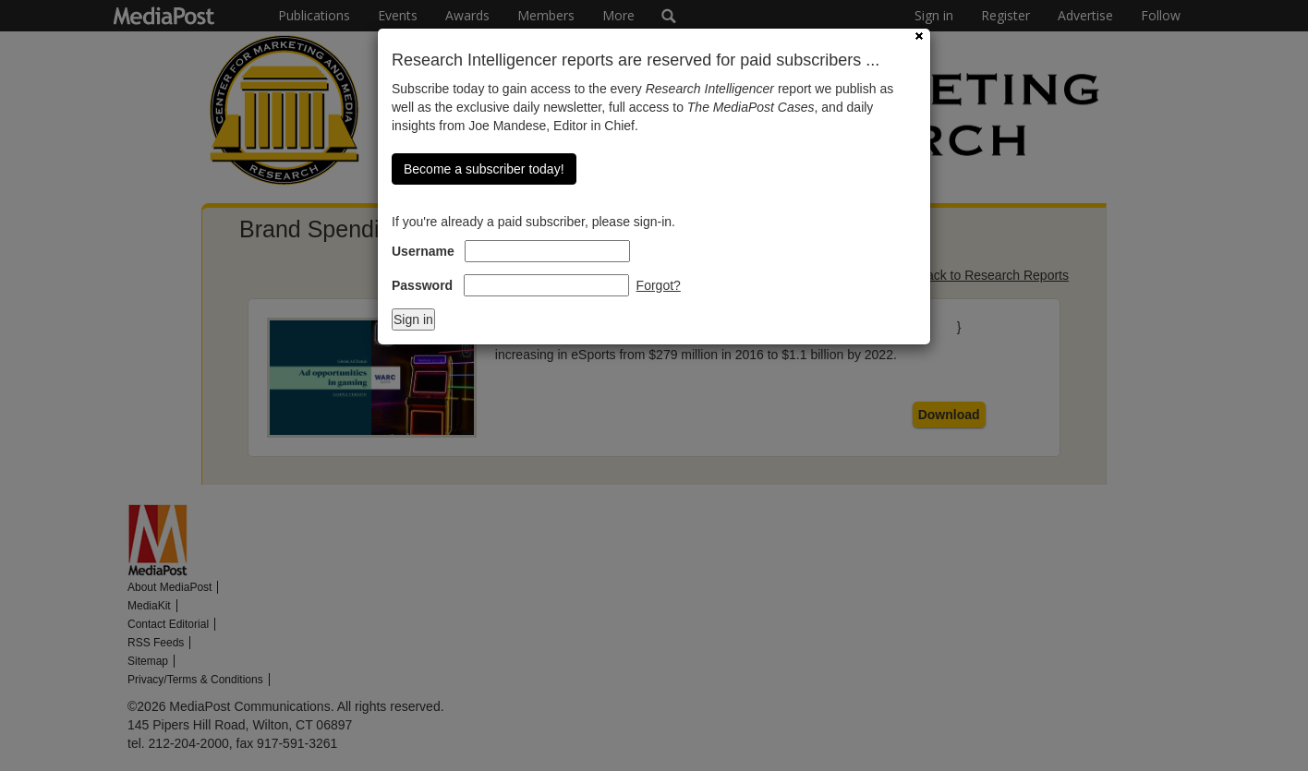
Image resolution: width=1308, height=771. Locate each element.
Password (422, 285)
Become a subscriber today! (484, 169)
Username (423, 251)
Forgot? (658, 285)
